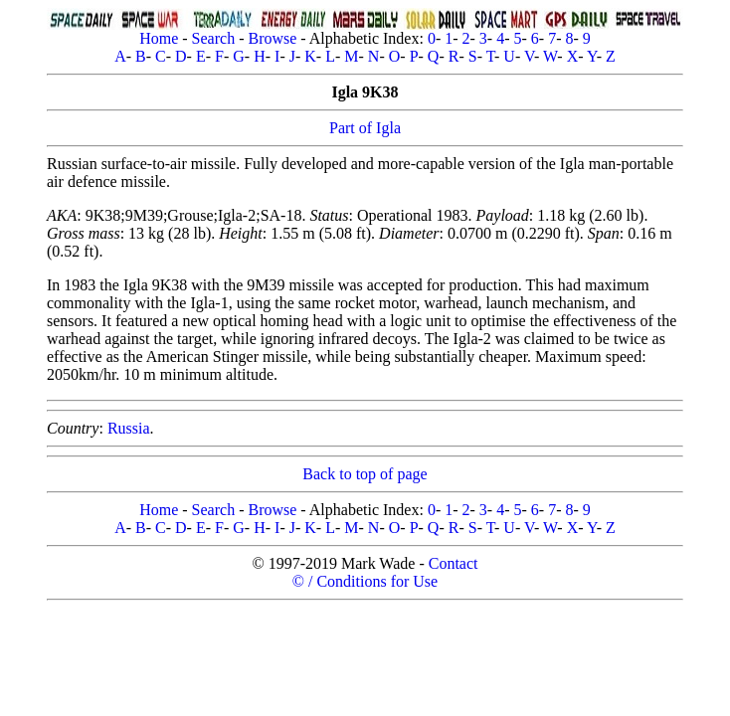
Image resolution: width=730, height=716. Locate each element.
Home (158, 38)
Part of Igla (365, 127)
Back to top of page (364, 473)
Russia (128, 428)
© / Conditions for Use (365, 581)
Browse (272, 38)
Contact (453, 563)
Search (214, 38)
